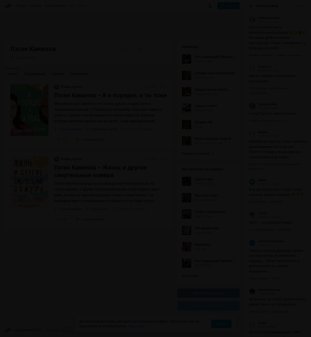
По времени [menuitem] (79, 74)
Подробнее (136, 326)
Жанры (22, 6)
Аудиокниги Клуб (23, 330)
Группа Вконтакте (208, 293)
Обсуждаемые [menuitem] (35, 74)
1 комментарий (90, 219)
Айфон (258, 180)
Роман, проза (67, 87)
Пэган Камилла (70, 129)
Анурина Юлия (263, 104)
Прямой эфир (267, 6)
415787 (258, 213)
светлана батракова (266, 241)
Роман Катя (99, 209)
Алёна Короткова (265, 18)
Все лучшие (192, 275)
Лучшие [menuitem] (58, 74)
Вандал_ (259, 132)
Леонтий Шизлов (264, 290)
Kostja (257, 323)
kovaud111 (260, 67)
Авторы (36, 6)
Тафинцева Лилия (103, 129)
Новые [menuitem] (12, 74)
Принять (221, 324)
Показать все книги (198, 153)
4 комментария (90, 139)
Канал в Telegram (208, 306)
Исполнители (55, 6)
